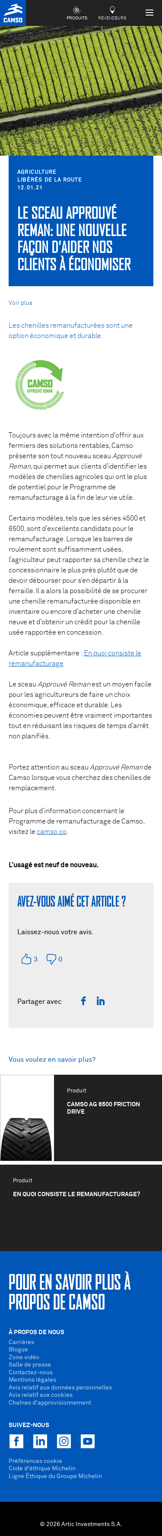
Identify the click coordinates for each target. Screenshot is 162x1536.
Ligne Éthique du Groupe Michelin (55, 1476)
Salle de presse (30, 1365)
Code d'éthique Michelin (42, 1469)
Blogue (18, 1350)
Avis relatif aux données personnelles (60, 1388)
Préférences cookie (35, 1461)
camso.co (52, 831)
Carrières (21, 1342)
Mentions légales (32, 1380)
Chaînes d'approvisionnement (50, 1403)
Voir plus (20, 303)
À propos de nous (36, 1332)
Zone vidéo (24, 1357)
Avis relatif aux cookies (41, 1395)
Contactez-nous (31, 1373)
